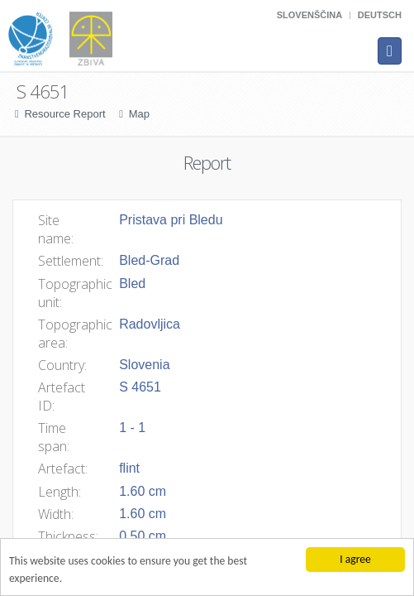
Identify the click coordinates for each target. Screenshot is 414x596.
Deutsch (380, 15)
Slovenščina (309, 15)
